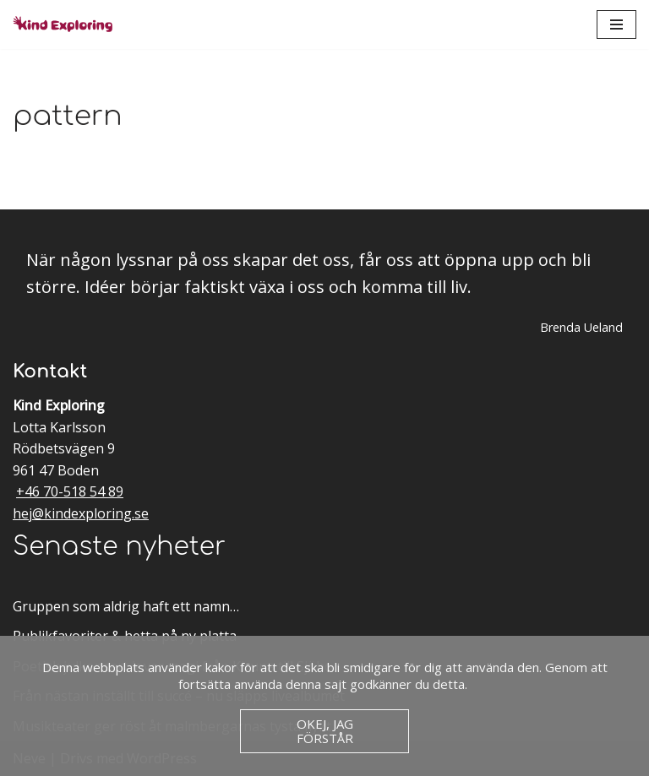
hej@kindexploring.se (81, 513)
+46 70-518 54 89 (69, 491)
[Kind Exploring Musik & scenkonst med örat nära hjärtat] (68, 24)
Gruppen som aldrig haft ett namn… (126, 606)
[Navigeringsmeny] (616, 24)
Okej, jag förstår (325, 730)
